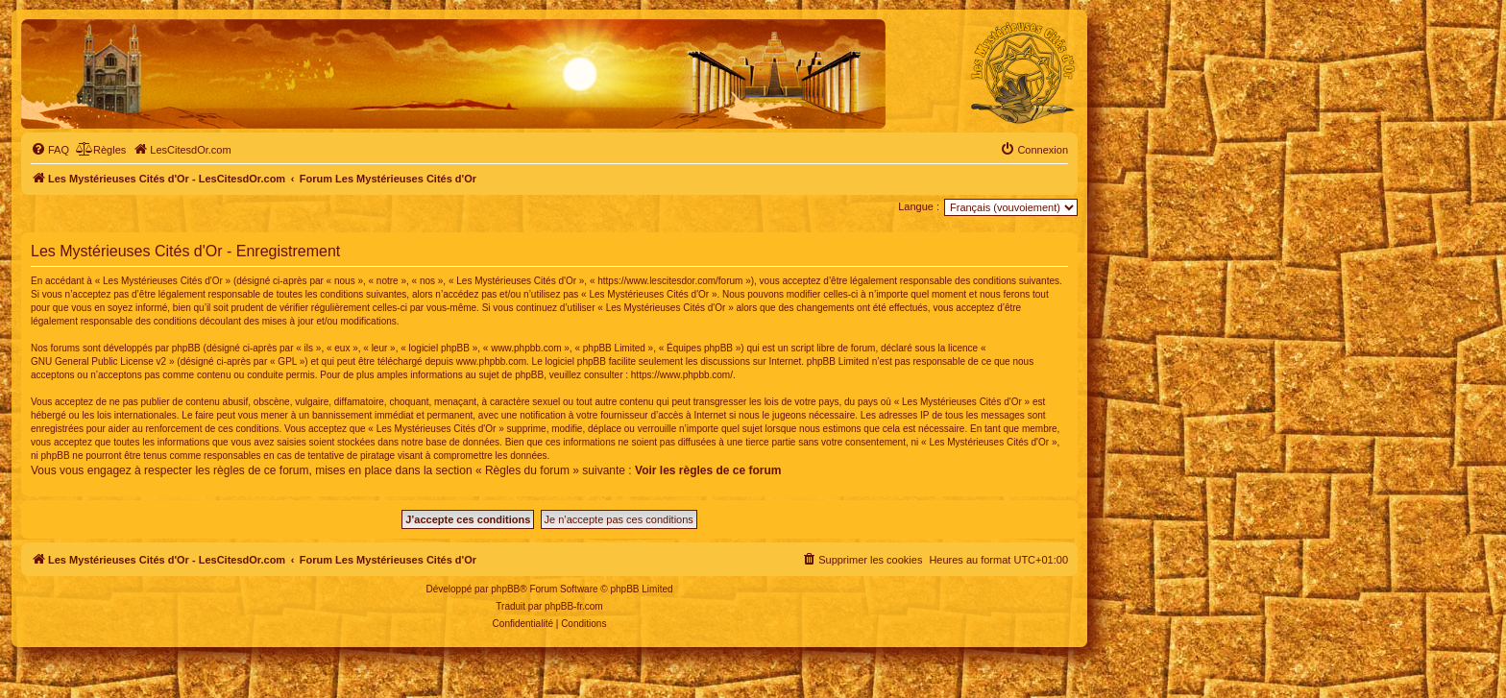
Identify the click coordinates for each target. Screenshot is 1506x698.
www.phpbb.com (491, 361)
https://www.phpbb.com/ (682, 375)
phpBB (505, 589)
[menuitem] (50, 149)
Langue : (918, 206)
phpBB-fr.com (574, 606)
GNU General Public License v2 (98, 361)
